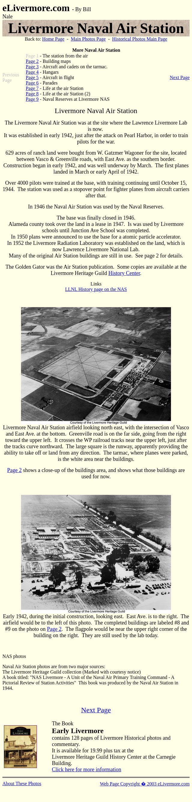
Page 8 (32, 93)
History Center (124, 273)
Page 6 (32, 82)
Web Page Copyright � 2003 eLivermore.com (145, 783)
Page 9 (32, 99)
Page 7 (32, 88)
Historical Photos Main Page (139, 39)
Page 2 (32, 61)
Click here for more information (86, 770)
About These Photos (21, 783)
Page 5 (32, 77)
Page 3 (32, 66)
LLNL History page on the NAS (96, 289)
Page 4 (32, 72)
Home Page (53, 39)
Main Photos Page (88, 39)
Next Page (180, 77)
